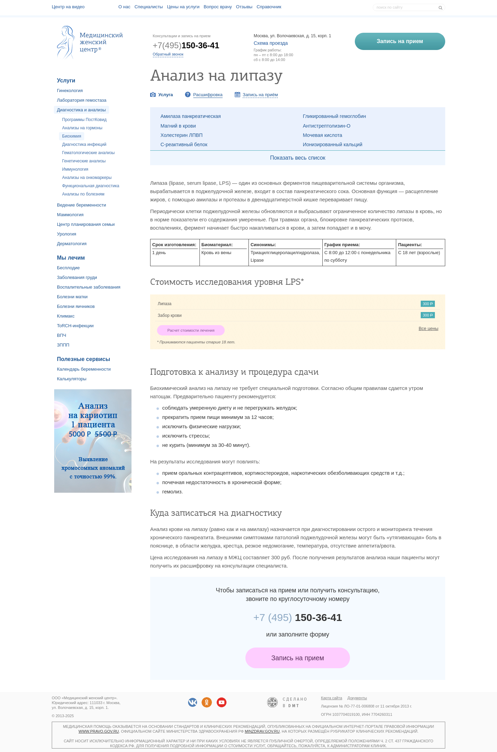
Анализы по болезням (83, 194)
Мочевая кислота (322, 135)
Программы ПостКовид (84, 119)
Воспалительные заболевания (88, 287)
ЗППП (63, 345)
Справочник (268, 6)
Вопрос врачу (218, 6)
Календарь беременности (84, 369)
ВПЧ (61, 335)
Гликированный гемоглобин (334, 116)
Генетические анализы (84, 161)
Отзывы (244, 6)
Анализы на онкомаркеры (86, 177)
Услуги (66, 80)
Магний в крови (178, 126)
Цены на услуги (183, 6)
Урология (66, 234)
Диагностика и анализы (81, 109)
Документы (357, 698)
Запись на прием (297, 658)
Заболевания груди (77, 277)
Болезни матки (72, 296)
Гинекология (70, 90)
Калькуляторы (71, 378)
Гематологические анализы (88, 152)
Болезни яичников (76, 306)
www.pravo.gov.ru (99, 731)
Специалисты (149, 6)
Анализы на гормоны (82, 128)
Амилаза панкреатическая (190, 116)
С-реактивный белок (183, 144)
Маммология (70, 214)
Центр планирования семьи (86, 224)
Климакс (66, 316)
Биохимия (71, 136)
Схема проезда (271, 43)
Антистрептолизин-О (327, 126)
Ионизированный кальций (332, 144)
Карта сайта (331, 698)
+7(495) (186, 45)
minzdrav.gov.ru (262, 731)
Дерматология (72, 243)
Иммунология (75, 169)
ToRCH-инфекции (75, 325)
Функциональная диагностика (90, 185)
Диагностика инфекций (84, 144)
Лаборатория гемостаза (81, 100)
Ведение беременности (81, 205)
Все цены (428, 328)
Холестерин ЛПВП (181, 135)
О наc (124, 6)
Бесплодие (68, 267)
